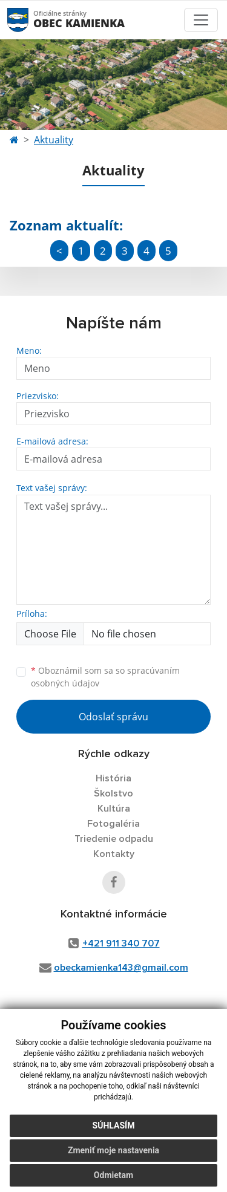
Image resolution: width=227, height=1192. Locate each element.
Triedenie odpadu (113, 839)
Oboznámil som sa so (105, 677)
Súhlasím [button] (114, 1125)
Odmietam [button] (113, 1175)
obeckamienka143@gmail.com (121, 967)
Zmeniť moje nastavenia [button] (113, 1150)
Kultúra (113, 808)
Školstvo (113, 793)
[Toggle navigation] (201, 20)
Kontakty (113, 854)
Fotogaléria (113, 824)
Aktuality (53, 139)
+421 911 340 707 (121, 943)
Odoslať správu (113, 716)
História (113, 778)
